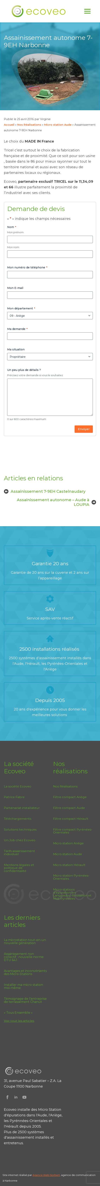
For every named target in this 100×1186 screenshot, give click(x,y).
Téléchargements (17, 819)
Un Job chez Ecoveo (19, 840)
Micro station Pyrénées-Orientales (71, 877)
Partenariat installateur (22, 808)
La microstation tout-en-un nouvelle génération (25, 941)
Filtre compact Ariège (70, 797)
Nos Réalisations (29, 124)
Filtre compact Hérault (70, 819)
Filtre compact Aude (69, 808)
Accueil (9, 124)
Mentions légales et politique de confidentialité (19, 868)
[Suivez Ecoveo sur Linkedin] (15, 1097)
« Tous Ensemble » (18, 1012)
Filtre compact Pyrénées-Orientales (72, 831)
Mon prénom (15, 232)
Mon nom (13, 247)
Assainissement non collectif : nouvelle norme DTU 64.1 (24, 957)
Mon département (21, 308)
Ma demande (17, 329)
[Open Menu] (87, 11)
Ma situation (16, 349)
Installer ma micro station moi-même (23, 986)
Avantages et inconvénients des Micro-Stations (25, 972)
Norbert (55, 1175)
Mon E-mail (15, 288)
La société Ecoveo (17, 786)
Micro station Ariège (68, 843)
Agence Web (41, 1175)
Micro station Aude (58, 124)
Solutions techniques (20, 829)
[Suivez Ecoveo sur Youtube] (24, 1097)
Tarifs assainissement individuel (19, 852)
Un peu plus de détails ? (24, 370)
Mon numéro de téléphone (27, 267)
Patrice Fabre (14, 797)
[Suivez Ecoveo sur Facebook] (7, 1097)
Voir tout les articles (19, 1021)
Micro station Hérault (69, 865)
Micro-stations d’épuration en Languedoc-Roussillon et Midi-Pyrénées (72, 894)
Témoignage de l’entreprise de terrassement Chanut (25, 1000)
